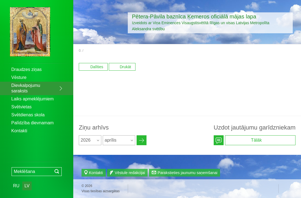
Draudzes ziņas (26, 69)
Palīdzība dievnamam (32, 122)
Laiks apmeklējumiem (32, 99)
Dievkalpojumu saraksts (25, 88)
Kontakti (19, 130)
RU (16, 185)
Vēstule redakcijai (130, 172)
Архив (142, 140)
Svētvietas (21, 107)
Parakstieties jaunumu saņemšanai (187, 172)
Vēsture (18, 77)
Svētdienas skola (28, 114)
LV (27, 185)
